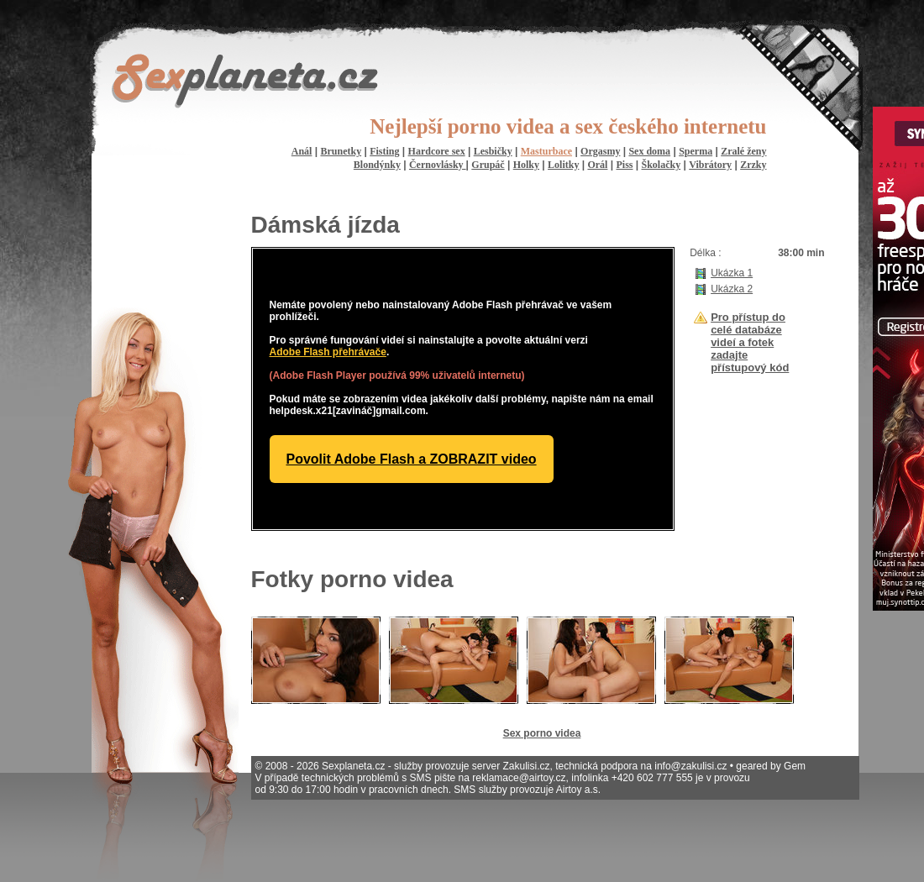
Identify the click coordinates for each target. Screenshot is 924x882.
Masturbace (546, 151)
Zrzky (753, 165)
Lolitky (563, 165)
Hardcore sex (436, 151)
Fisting (384, 151)
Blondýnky (377, 165)
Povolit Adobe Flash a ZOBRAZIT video (411, 459)
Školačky (661, 165)
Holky (526, 165)
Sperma (695, 151)
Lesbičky (493, 151)
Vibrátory (710, 165)
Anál (301, 151)
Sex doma (649, 151)
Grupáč (487, 165)
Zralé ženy (743, 151)
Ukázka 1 (732, 273)
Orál (597, 165)
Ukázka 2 (732, 289)
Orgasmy (600, 151)
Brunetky (340, 151)
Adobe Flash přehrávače (328, 352)
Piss (624, 165)
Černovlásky (437, 165)
